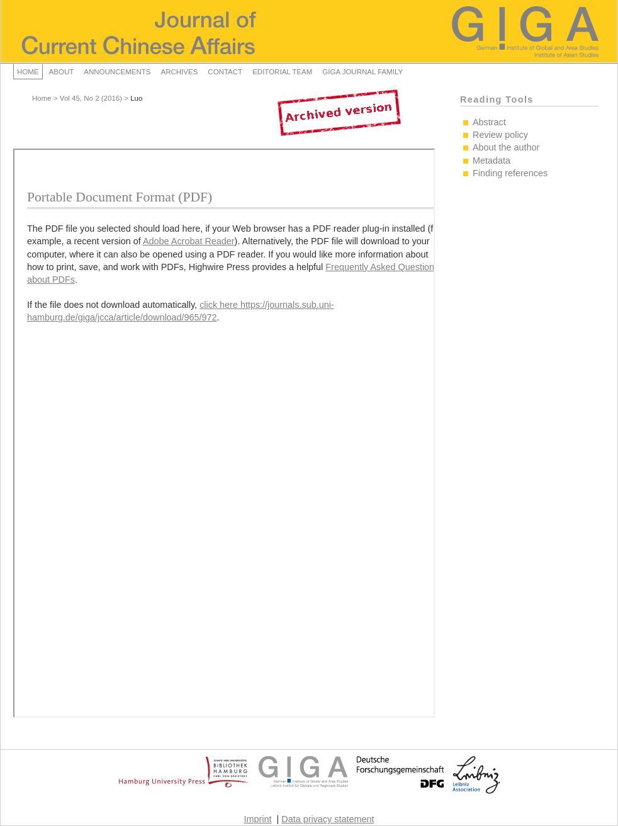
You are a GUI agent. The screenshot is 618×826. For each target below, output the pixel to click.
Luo (136, 98)
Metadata (491, 161)
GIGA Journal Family (362, 72)
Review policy (500, 135)
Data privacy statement (327, 819)
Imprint (258, 819)
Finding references (510, 173)
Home (28, 72)
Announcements (117, 72)
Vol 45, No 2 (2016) (91, 98)
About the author (506, 147)
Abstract (489, 122)
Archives (179, 72)
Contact (225, 72)
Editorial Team (282, 72)
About (61, 72)
